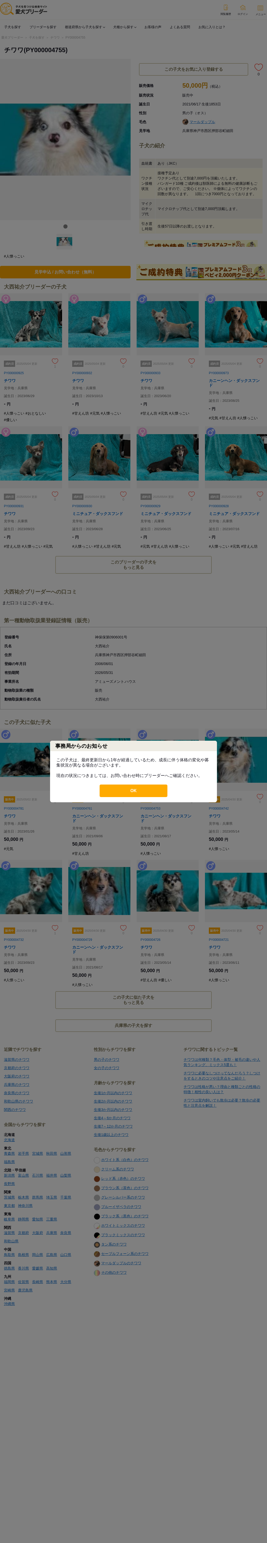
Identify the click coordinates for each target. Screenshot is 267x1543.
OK (133, 790)
